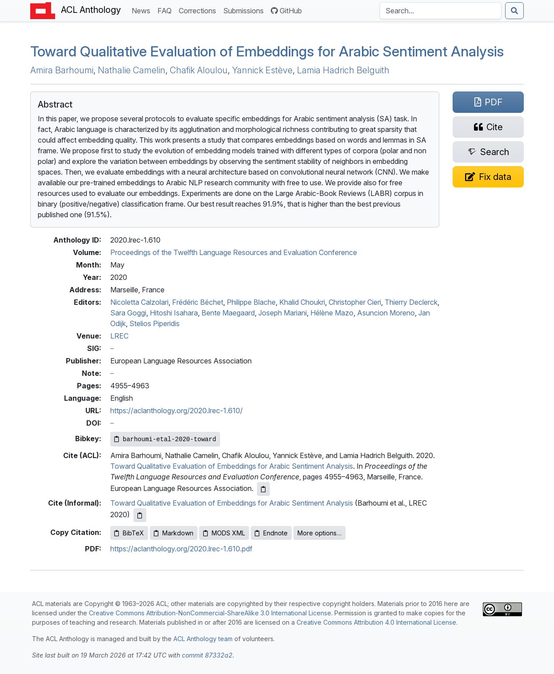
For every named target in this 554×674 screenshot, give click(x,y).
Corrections (199, 10)
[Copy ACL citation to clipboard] (263, 489)
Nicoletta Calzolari (139, 302)
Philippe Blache (251, 302)
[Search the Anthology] (441, 10)
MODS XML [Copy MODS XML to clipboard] (224, 533)
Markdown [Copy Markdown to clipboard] (173, 533)
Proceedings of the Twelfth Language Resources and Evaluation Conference (233, 252)
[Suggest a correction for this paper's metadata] (488, 176)
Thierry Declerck (411, 302)
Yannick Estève (262, 70)
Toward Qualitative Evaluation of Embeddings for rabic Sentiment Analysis (267, 51)
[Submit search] (514, 10)
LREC (119, 335)
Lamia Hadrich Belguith (343, 70)
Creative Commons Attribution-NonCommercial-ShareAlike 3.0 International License (210, 613)
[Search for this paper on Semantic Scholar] (488, 152)
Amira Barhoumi (61, 70)
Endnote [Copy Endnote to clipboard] (271, 533)
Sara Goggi (128, 312)
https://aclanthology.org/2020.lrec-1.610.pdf (181, 548)
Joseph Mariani (282, 312)
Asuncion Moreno (386, 312)
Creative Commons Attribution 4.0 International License (376, 622)
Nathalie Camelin (131, 70)
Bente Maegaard (228, 312)
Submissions (245, 10)
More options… (319, 533)
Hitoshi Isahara (174, 312)
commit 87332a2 (207, 655)
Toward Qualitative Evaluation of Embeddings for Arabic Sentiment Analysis (231, 466)
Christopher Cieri (355, 302)
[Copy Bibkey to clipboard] (165, 439)
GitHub (286, 10)
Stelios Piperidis (154, 323)
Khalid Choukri (302, 302)
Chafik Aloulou (199, 70)
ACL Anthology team (203, 638)
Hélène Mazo (331, 312)
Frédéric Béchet (197, 302)
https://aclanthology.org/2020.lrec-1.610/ (176, 410)
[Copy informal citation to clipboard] (139, 515)
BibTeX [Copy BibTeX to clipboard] (129, 533)
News (143, 10)
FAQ (166, 10)
